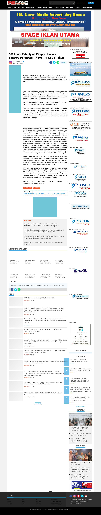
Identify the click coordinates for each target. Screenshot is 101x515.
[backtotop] (50, 485)
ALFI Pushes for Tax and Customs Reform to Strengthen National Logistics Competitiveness (45, 331)
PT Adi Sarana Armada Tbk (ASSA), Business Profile (44, 300)
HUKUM (9, 495)
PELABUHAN (37, 187)
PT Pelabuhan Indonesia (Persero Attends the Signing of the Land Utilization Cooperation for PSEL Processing (44, 386)
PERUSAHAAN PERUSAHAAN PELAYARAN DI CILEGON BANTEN (82, 361)
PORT (67, 7)
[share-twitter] (54, 62)
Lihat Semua (38, 403)
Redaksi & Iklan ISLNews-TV (76, 493)
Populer (91, 2)
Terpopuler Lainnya (80, 399)
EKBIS (23, 493)
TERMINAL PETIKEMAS (87, 7)
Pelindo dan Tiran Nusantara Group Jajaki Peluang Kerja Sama (81, 427)
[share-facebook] (50, 62)
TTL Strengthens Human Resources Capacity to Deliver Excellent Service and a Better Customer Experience (45, 364)
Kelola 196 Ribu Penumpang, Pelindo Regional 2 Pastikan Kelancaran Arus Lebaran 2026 (79, 433)
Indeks (14, 7)
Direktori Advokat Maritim (76, 499)
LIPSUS (45, 7)
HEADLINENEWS (30, 7)
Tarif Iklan (84, 495)
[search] (62, 3)
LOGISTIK (51, 7)
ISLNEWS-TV (39, 7)
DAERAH (9, 493)
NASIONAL (9, 497)
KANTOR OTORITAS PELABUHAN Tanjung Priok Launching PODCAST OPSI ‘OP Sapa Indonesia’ (45, 194)
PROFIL (72, 7)
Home (9, 7)
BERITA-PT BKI (21, 7)
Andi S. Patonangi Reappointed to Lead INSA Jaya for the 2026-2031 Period (44, 394)
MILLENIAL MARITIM (59, 7)
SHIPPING (78, 7)
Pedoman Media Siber (75, 495)
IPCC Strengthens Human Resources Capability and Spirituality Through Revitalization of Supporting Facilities (45, 354)
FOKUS (37, 493)
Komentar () (63, 62)
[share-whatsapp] (57, 62)
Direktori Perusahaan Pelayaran (77, 497)
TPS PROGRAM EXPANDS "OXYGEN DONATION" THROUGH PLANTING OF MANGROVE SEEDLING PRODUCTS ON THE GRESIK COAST (82, 385)
